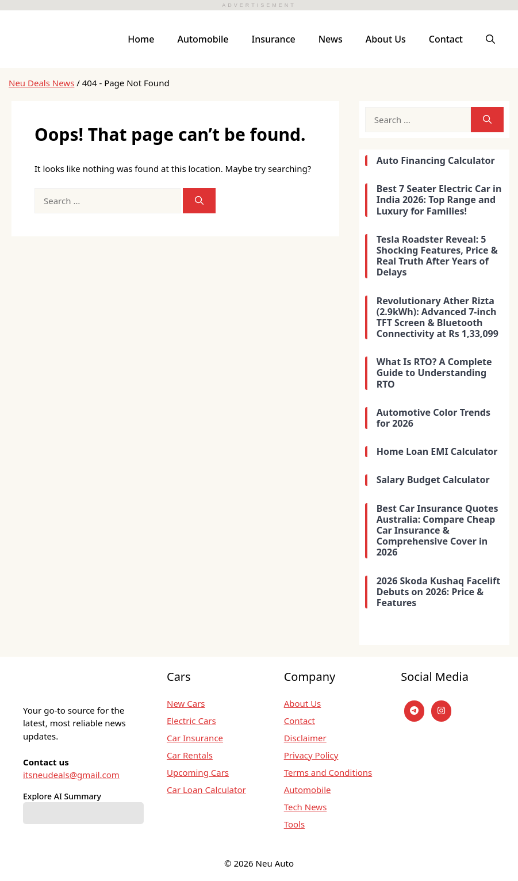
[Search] (199, 201)
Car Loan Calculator (206, 789)
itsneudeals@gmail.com (71, 774)
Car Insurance (195, 738)
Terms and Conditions (328, 772)
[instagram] (441, 711)
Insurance (274, 39)
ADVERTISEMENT (259, 5)
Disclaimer (305, 738)
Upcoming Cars (198, 772)
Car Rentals (190, 755)
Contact (446, 39)
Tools (294, 824)
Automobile (202, 39)
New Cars (186, 703)
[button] (490, 39)
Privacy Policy (311, 755)
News (331, 39)
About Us (386, 39)
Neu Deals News (41, 83)
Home (141, 39)
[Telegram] (414, 711)
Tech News (305, 807)
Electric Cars (191, 720)
